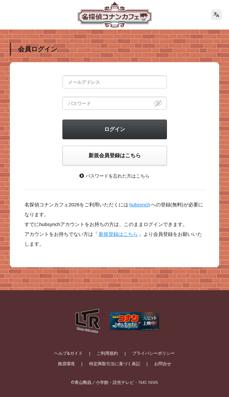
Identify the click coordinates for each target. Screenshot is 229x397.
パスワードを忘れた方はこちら (114, 176)
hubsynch (139, 204)
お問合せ (162, 363)
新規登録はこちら (118, 234)
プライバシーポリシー (153, 353)
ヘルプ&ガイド (68, 353)
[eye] (158, 103)
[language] (216, 14)
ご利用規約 (107, 353)
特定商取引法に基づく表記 (114, 363)
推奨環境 (66, 363)
